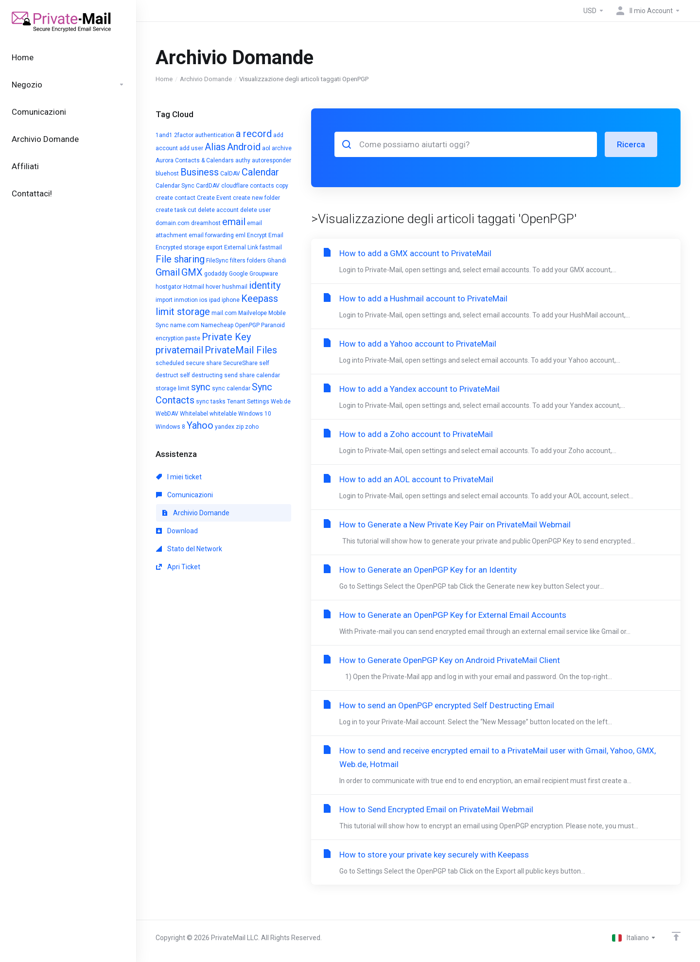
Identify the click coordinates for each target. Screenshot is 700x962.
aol (266, 148)
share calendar (259, 375)
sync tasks (211, 401)
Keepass (259, 298)
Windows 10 (254, 413)
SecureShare (240, 363)
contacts (262, 185)
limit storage (183, 311)
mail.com (224, 313)
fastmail (271, 247)
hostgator (169, 286)
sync (200, 387)
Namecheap (217, 325)
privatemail (179, 350)
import (164, 300)
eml (240, 235)
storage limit (173, 388)
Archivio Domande (206, 79)
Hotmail (193, 286)
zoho (252, 426)
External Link (241, 247)
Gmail (168, 272)
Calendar (260, 172)
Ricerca (631, 144)
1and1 (164, 135)
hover (213, 286)
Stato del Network (189, 549)
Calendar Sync (175, 185)
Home (164, 79)
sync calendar (231, 388)
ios (203, 300)
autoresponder (271, 160)
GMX (192, 272)
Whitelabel (194, 413)
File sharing (180, 259)
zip (240, 426)
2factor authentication (204, 135)
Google (238, 273)
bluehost (167, 173)
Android (244, 147)
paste (192, 338)
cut (192, 210)
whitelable (223, 413)
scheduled (170, 363)
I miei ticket (179, 477)
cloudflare (234, 185)
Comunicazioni (184, 495)
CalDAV (230, 173)
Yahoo (200, 425)
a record (254, 134)
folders (256, 260)
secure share (204, 363)
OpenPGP (247, 325)
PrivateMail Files (241, 350)
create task (171, 210)
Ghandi (276, 260)
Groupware (263, 273)
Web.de (281, 401)
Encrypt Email (265, 235)
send (231, 375)
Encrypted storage (180, 247)
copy (282, 185)
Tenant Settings (248, 401)
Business (199, 172)
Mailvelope (252, 313)
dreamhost (206, 223)
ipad (214, 300)
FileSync (217, 260)
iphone (231, 300)
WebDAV (167, 413)
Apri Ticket (178, 567)
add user (191, 148)
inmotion (186, 300)
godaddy (216, 273)
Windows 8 (170, 426)
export (214, 247)
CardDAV (208, 185)
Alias (215, 147)
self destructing (201, 375)
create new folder (256, 197)
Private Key (226, 337)
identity (264, 285)
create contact (175, 197)
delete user (255, 210)
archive (282, 148)
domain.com (173, 223)
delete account (218, 210)
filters (237, 260)
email (233, 221)
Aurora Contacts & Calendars (195, 160)
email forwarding (211, 235)
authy (242, 160)
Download (177, 531)
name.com (184, 325)
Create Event (214, 197)
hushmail (234, 286)
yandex (224, 426)
